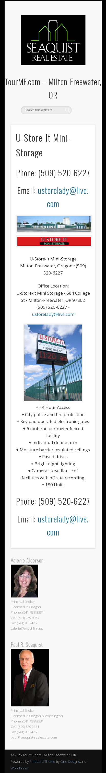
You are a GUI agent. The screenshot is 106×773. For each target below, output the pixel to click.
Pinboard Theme (42, 761)
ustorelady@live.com (53, 314)
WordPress (19, 768)
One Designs (70, 761)
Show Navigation (83, 46)
